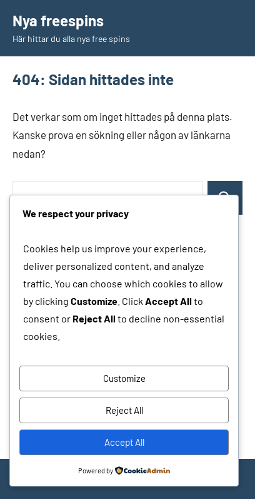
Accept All (124, 442)
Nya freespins (58, 20)
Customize (124, 378)
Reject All (124, 410)
